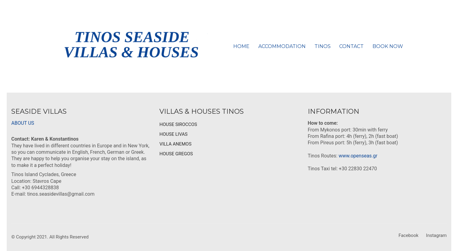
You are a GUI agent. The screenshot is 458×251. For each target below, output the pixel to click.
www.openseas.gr (358, 156)
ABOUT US (22, 123)
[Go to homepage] (131, 46)
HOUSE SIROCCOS (178, 124)
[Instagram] (436, 236)
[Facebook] (408, 236)
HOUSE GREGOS (176, 154)
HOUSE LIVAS (173, 134)
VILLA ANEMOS (175, 144)
